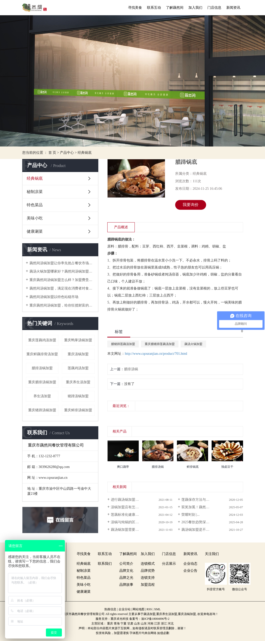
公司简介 (126, 564)
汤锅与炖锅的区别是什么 (130, 522)
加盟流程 (148, 584)
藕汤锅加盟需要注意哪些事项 (133, 530)
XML (157, 609)
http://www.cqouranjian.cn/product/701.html (156, 354)
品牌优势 (148, 570)
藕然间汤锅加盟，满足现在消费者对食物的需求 (62, 288)
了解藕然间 (174, 8)
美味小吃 (35, 218)
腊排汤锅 (131, 369)
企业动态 (190, 564)
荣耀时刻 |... (190, 514)
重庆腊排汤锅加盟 (42, 382)
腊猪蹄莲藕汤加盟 (123, 344)
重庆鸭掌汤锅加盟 (78, 340)
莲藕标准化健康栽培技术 (130, 514)
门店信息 (214, 8)
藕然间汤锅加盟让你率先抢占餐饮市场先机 (62, 263)
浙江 (164, 623)
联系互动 (154, 8)
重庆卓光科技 (120, 618)
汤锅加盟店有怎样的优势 (130, 507)
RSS (149, 609)
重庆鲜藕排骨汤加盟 (42, 354)
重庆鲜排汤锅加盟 (78, 410)
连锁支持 (148, 578)
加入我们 (195, 8)
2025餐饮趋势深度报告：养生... (205, 522)
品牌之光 (126, 578)
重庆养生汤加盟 (78, 382)
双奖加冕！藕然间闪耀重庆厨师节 (207, 507)
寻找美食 (135, 8)
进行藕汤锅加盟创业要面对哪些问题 (139, 500)
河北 (171, 623)
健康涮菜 (35, 231)
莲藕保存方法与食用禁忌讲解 (204, 500)
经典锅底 (85, 152)
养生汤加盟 (42, 396)
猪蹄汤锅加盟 (78, 396)
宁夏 (124, 623)
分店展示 (169, 564)
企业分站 (125, 609)
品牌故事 (126, 584)
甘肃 (130, 623)
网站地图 (138, 609)
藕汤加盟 (149, 614)
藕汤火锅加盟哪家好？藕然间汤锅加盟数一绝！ (62, 271)
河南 (150, 623)
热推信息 (110, 609)
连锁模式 (148, 564)
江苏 (157, 623)
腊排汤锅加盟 (42, 368)
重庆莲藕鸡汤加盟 (42, 340)
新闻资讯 (233, 8)
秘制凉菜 (35, 192)
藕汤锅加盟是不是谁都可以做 (204, 530)
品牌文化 (126, 570)
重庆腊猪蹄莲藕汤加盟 (160, 344)
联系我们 (105, 564)
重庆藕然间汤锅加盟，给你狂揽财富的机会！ (62, 305)
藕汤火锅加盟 (193, 344)
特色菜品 (35, 205)
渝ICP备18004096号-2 (155, 618)
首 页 (52, 152)
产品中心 (67, 152)
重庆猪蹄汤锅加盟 (42, 410)
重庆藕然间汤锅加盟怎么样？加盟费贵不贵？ (62, 280)
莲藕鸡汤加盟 (78, 368)
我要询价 (191, 204)
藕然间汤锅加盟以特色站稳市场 (53, 297)
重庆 (110, 623)
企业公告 (190, 570)
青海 (117, 623)
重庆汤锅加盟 (78, 354)
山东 (137, 623)
